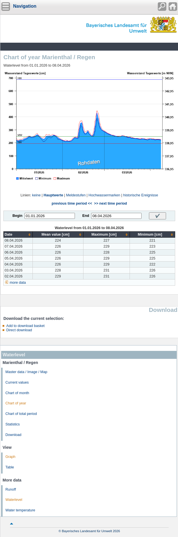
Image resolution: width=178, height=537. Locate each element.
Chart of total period (21, 414)
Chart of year (15, 403)
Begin (17, 216)
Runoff (10, 489)
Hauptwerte (53, 195)
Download (13, 435)
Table (9, 467)
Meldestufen (76, 195)
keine (36, 195)
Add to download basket (25, 326)
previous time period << (72, 203)
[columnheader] (18, 235)
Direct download (19, 330)
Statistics (12, 424)
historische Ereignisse (140, 195)
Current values (17, 382)
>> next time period (110, 203)
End (85, 216)
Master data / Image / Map (26, 372)
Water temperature (20, 510)
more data (18, 283)
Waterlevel (13, 500)
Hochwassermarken (104, 195)
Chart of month (17, 393)
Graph (10, 457)
